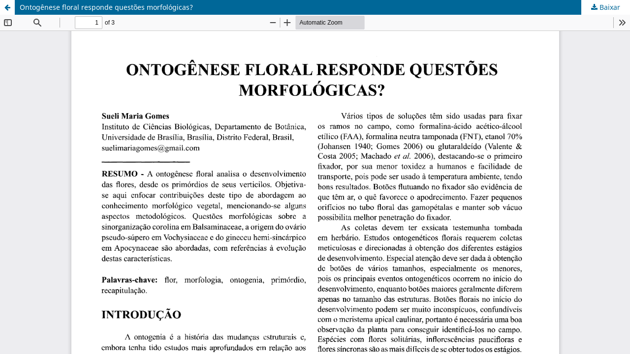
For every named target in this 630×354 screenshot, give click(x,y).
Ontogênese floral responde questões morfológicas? (106, 7)
